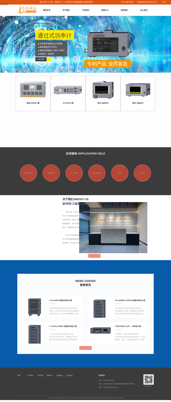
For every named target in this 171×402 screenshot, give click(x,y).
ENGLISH (4, 4)
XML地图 (121, 400)
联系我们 (124, 10)
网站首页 (46, 10)
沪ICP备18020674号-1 (111, 400)
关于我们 (66, 10)
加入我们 (144, 10)
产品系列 (85, 10)
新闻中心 (105, 10)
